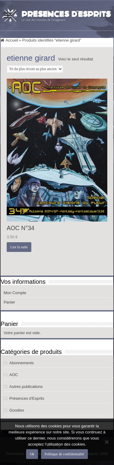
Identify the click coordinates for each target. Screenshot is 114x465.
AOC (13, 374)
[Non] (106, 442)
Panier (9, 302)
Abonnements (21, 363)
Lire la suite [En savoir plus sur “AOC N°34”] (19, 247)
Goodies (16, 410)
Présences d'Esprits (26, 398)
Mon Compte (15, 292)
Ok (32, 454)
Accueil (11, 40)
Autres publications (26, 386)
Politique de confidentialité (64, 454)
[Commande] (35, 69)
